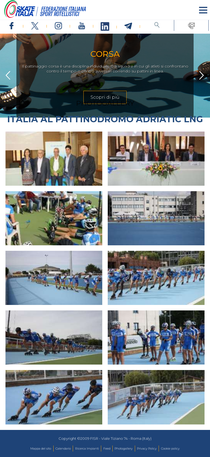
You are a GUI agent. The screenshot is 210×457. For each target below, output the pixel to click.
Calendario (63, 448)
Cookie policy (170, 448)
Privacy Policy (147, 448)
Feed (106, 448)
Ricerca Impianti (87, 448)
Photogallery (124, 448)
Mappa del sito (40, 448)
